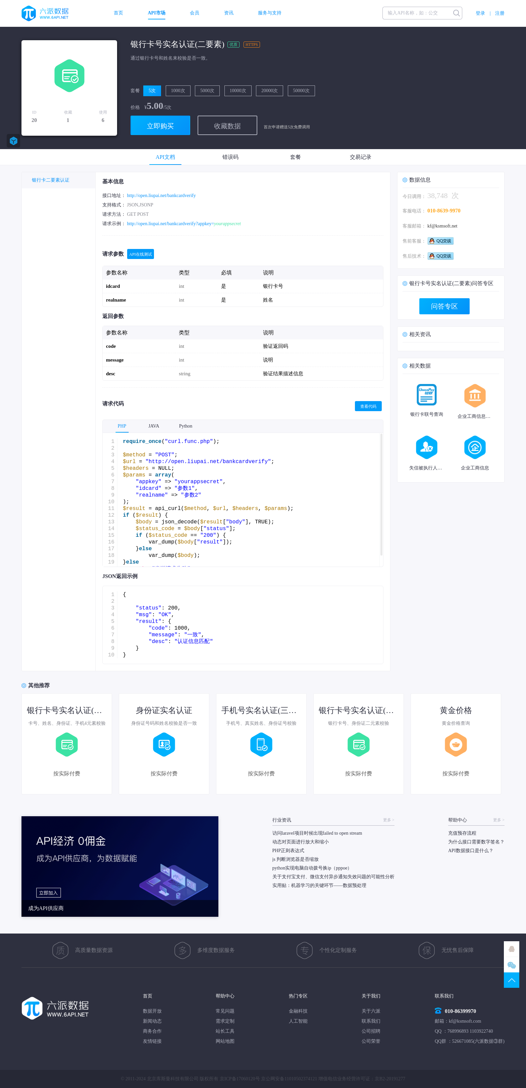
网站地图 (225, 1041)
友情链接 (152, 1041)
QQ (511, 949)
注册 (500, 13)
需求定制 (225, 1021)
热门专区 (298, 996)
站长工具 (225, 1031)
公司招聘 (371, 1031)
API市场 (156, 13)
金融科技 (298, 1011)
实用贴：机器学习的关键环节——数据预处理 (319, 885)
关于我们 (371, 996)
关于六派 (371, 1011)
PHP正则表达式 (288, 850)
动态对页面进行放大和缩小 (300, 841)
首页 (118, 13)
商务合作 (152, 1031)
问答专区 (444, 306)
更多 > (388, 820)
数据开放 (152, 1011)
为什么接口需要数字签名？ (476, 841)
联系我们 (371, 1021)
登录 (480, 13)
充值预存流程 (462, 833)
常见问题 (225, 1011)
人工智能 (298, 1021)
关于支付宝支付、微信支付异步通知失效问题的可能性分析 (333, 876)
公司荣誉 (371, 1041)
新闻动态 (152, 1021)
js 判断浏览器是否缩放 (295, 859)
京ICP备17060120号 (240, 1078)
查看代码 (368, 406)
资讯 (228, 13)
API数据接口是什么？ (470, 850)
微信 (511, 964)
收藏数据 (227, 126)
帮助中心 (225, 996)
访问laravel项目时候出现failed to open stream (317, 833)
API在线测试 (140, 254)
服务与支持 (269, 13)
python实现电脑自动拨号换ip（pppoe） (312, 868)
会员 (194, 13)
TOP (511, 980)
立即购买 (160, 126)
